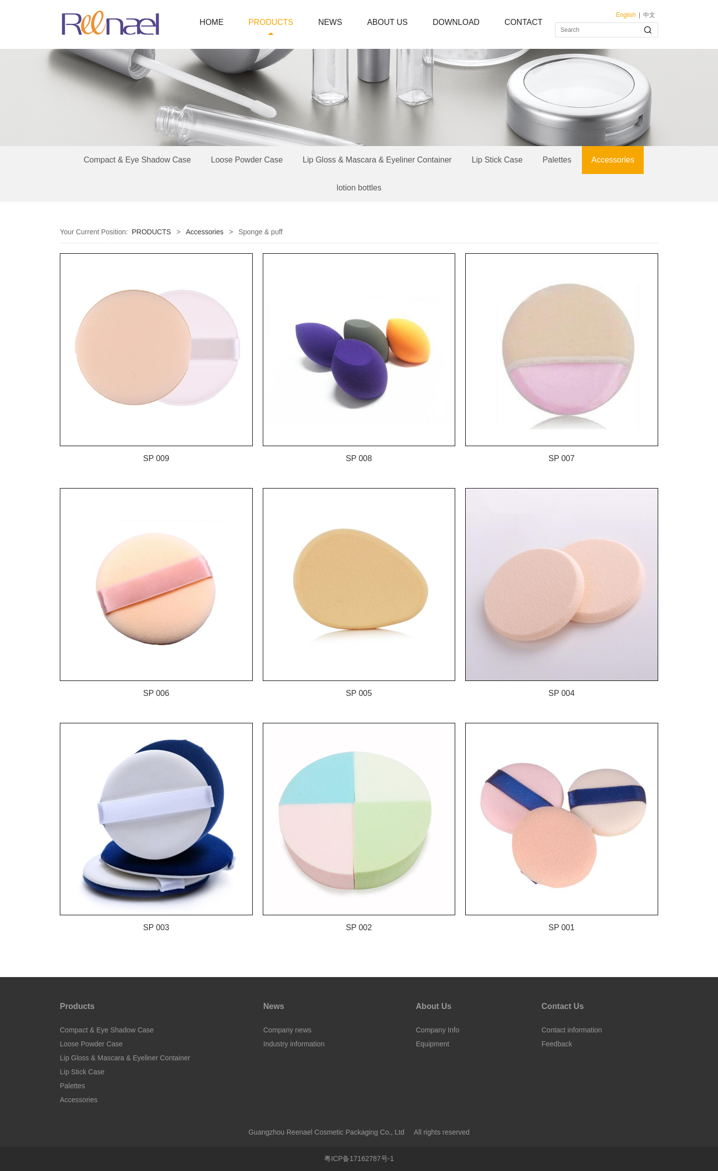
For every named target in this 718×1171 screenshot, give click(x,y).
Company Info (437, 1030)
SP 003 (156, 927)
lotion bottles (359, 187)
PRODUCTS (270, 22)
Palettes (556, 160)
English (626, 14)
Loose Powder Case (247, 160)
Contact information (571, 1030)
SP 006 (156, 692)
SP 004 (561, 692)
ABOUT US (387, 22)
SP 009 (156, 458)
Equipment (432, 1044)
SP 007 (561, 458)
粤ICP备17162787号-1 (359, 1159)
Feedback (556, 1044)
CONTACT (523, 22)
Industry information (294, 1044)
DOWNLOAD (456, 22)
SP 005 (359, 692)
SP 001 (561, 927)
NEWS (330, 22)
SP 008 (359, 458)
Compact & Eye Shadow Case (137, 160)
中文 (649, 14)
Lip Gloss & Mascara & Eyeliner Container (377, 160)
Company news (287, 1030)
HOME (211, 22)
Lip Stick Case (497, 160)
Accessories (612, 160)
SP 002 (359, 927)
